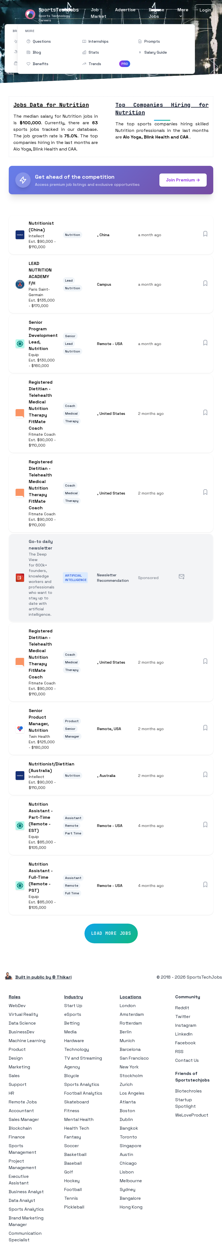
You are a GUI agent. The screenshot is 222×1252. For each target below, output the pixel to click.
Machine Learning (27, 1040)
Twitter (182, 1016)
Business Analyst (26, 1192)
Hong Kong (131, 1207)
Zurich (126, 1084)
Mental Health (79, 1119)
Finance (17, 1137)
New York (129, 1067)
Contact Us (187, 1060)
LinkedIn (183, 1034)
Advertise (125, 10)
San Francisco (134, 1058)
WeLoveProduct (191, 1115)
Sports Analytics (26, 1209)
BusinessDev (21, 1032)
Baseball (73, 1163)
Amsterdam (132, 1014)
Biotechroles (188, 1091)
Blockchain (20, 1128)
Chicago (128, 1163)
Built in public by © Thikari (43, 977)
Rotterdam (131, 1023)
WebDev (17, 1005)
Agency (72, 1067)
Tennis (71, 1198)
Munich (127, 1040)
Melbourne (131, 1181)
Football (73, 1189)
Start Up (73, 1005)
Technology (76, 1049)
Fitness (71, 1111)
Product (17, 1049)
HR (11, 1093)
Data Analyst (22, 1200)
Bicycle (71, 1075)
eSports (72, 1014)
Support (18, 1084)
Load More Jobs (111, 933)
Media (70, 1032)
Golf (68, 1172)
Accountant (21, 1111)
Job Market (98, 13)
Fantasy (72, 1137)
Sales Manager (24, 1119)
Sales (14, 1075)
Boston (127, 1111)
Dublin (126, 1119)
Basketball (75, 1154)
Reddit (182, 1008)
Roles (15, 997)
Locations (130, 997)
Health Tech (76, 1128)
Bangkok (129, 1128)
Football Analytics (83, 1093)
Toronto (128, 1137)
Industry (73, 997)
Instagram (185, 1025)
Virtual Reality (23, 1014)
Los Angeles (132, 1093)
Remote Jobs (23, 1102)
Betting (72, 1023)
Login (205, 10)
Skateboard (76, 1102)
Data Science (22, 1023)
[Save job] (205, 233)
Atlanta (128, 1102)
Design (16, 1058)
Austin (126, 1154)
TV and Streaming (83, 1058)
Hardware (74, 1040)
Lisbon (127, 1172)
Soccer (71, 1146)
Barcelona (130, 1049)
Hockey (72, 1181)
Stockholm (131, 1075)
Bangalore (130, 1198)
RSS (179, 1051)
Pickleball (74, 1207)
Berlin (126, 1032)
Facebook (185, 1043)
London (128, 1005)
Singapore (130, 1146)
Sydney (127, 1189)
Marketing (19, 1067)
